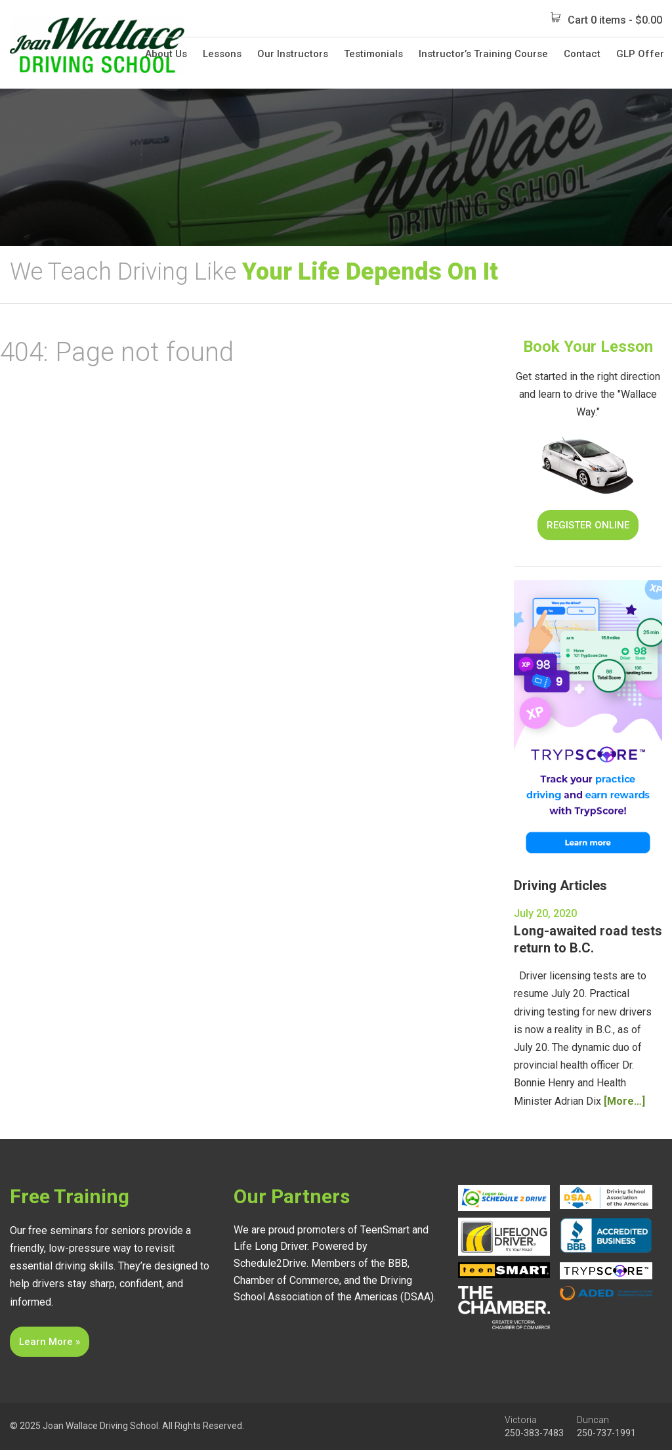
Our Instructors (292, 54)
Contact (582, 54)
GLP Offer (640, 54)
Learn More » (49, 1342)
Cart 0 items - (606, 19)
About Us (166, 54)
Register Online (588, 525)
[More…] (624, 1101)
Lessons (222, 54)
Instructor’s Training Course (483, 54)
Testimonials (373, 54)
